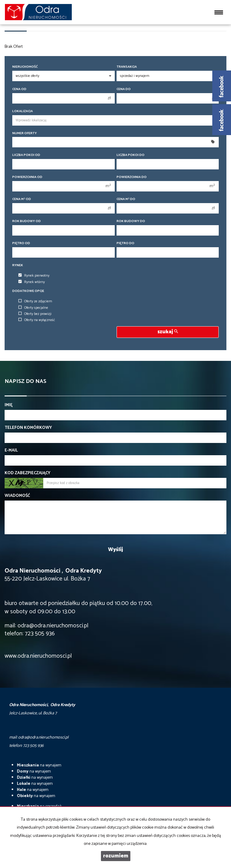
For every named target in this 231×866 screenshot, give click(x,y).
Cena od (19, 89)
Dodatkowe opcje (28, 291)
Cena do (124, 89)
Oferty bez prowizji (35, 314)
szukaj (167, 332)
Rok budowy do (131, 221)
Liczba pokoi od (26, 155)
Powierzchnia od (27, 177)
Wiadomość (17, 496)
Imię (9, 405)
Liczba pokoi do (130, 155)
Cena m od (21, 199)
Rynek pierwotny (33, 275)
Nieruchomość (25, 67)
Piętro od (21, 243)
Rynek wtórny (31, 282)
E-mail (11, 451)
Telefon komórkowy (28, 428)
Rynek (17, 265)
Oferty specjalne (33, 308)
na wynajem (39, 765)
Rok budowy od (26, 221)
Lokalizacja (22, 111)
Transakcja (127, 67)
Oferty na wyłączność (36, 320)
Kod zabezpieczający (27, 473)
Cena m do (126, 199)
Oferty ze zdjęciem (35, 301)
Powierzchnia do (132, 177)
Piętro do (125, 243)
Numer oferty (24, 133)
